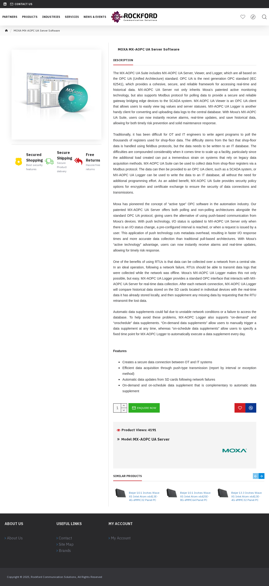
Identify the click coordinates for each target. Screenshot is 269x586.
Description (123, 60)
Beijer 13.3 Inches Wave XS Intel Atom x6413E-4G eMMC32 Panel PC (246, 496)
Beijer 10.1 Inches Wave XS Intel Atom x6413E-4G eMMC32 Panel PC (144, 496)
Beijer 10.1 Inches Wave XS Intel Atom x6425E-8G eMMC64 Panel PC (195, 496)
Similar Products (127, 476)
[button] (256, 476)
